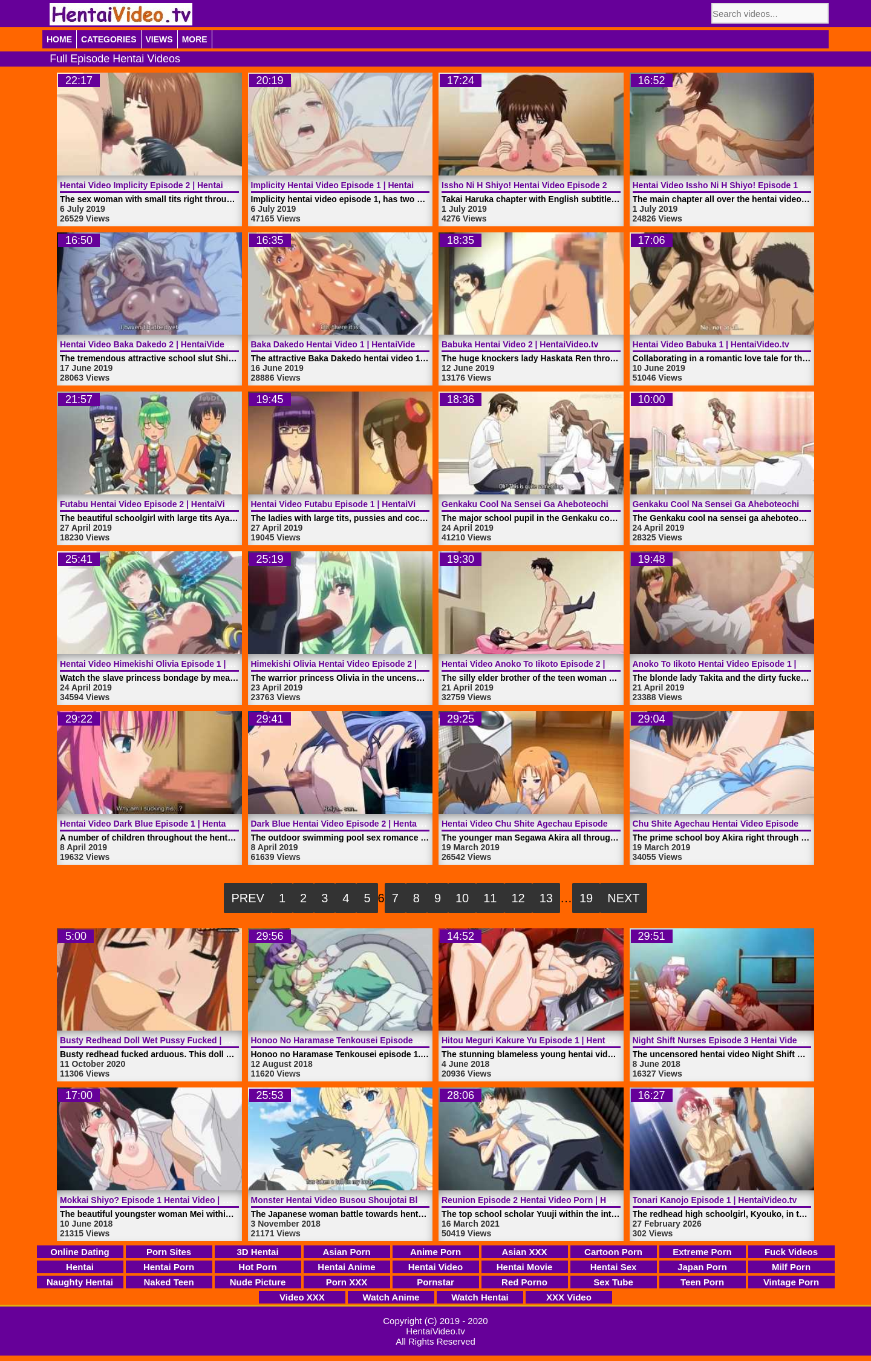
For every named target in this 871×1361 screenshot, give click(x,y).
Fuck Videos (791, 1252)
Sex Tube (613, 1282)
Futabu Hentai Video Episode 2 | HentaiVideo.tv (155, 504)
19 (586, 898)
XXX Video (569, 1297)
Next (623, 898)
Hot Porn (257, 1267)
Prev (247, 898)
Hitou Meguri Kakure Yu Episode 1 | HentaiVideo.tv (543, 1040)
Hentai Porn (168, 1267)
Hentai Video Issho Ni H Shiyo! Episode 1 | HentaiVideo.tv (748, 185)
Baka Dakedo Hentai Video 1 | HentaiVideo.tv (341, 344)
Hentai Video (435, 1267)
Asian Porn (346, 1252)
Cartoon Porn (613, 1252)
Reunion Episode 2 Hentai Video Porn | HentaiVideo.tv (550, 1200)
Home (59, 39)
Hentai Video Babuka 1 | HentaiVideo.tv (711, 344)
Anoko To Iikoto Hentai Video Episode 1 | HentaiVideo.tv (745, 664)
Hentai (80, 1267)
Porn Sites (168, 1252)
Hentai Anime (346, 1267)
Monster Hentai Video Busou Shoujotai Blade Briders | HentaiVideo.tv (390, 1200)
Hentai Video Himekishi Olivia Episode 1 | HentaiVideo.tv (173, 664)
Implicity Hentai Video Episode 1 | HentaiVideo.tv (349, 185)
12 (518, 898)
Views (159, 39)
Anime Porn (435, 1252)
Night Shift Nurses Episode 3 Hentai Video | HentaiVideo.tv (750, 1040)
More (194, 39)
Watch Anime (391, 1297)
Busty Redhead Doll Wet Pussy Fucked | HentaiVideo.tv (171, 1040)
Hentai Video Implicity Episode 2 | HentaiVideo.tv (158, 185)
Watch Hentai (479, 1297)
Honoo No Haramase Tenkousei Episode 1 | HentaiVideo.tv (368, 1040)
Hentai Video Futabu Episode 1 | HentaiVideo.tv (346, 504)
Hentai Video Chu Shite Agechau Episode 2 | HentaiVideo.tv (561, 823)
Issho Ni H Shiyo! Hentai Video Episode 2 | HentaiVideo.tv (557, 185)
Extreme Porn (702, 1252)
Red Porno (524, 1282)
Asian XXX (524, 1252)
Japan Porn (702, 1267)
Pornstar (435, 1282)
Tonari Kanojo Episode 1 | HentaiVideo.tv (715, 1200)
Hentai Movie (525, 1267)
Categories (109, 39)
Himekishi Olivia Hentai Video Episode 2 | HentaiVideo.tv (364, 664)
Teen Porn (702, 1282)
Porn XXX (346, 1282)
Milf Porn (791, 1267)
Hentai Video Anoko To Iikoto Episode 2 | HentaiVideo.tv (554, 664)
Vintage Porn (791, 1282)
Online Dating (79, 1252)
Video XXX (302, 1297)
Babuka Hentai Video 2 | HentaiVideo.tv (520, 344)
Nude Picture (258, 1282)
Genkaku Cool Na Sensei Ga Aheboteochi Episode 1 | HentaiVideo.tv (579, 504)
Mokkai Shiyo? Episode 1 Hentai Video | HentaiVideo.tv (170, 1200)
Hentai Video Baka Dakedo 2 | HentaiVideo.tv (150, 344)
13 (546, 898)
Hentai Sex (613, 1267)
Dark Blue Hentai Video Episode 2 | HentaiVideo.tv (351, 823)
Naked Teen (168, 1282)
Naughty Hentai (80, 1282)
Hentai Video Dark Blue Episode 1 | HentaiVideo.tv (160, 823)
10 (462, 898)
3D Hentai (257, 1252)
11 (490, 898)
